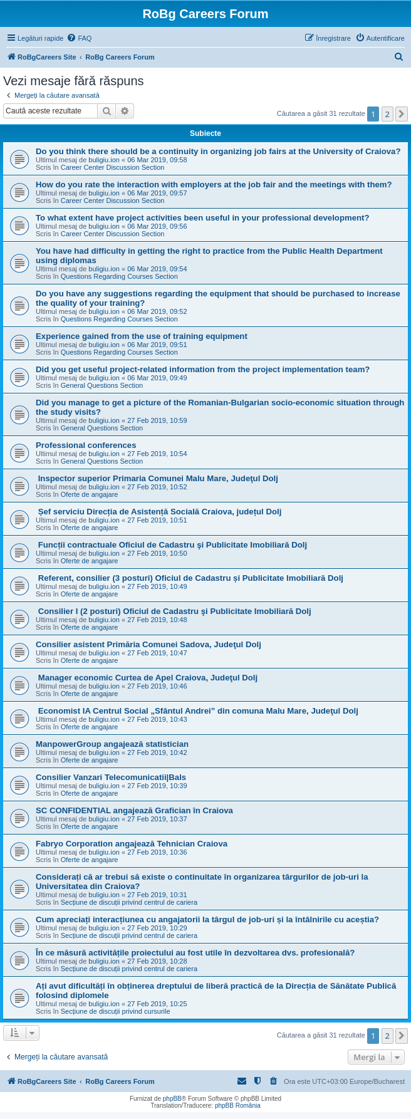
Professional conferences (86, 445)
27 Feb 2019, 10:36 (157, 852)
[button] (401, 114)
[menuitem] (78, 38)
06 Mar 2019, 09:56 (157, 226)
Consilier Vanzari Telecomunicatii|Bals (111, 777)
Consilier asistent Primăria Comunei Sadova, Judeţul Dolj (148, 644)
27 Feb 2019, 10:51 (157, 520)
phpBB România (238, 1105)
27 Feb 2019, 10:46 (157, 686)
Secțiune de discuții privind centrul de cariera (129, 902)
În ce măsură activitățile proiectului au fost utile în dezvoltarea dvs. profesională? (195, 952)
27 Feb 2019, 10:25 (157, 1003)
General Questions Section (102, 385)
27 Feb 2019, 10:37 (157, 819)
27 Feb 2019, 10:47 (157, 653)
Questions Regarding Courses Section (119, 276)
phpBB (172, 1098)
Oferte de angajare (89, 494)
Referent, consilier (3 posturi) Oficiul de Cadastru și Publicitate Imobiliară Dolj (189, 578)
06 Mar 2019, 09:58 (157, 160)
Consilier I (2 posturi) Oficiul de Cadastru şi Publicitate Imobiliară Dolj (173, 611)
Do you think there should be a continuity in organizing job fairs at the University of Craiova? (218, 151)
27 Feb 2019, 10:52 (157, 487)
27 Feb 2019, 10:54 (157, 453)
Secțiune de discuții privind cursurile (115, 1011)
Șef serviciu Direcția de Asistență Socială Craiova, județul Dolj (158, 511)
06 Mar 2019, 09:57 (157, 193)
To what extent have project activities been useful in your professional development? (203, 217)
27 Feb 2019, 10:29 (157, 928)
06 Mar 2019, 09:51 (157, 344)
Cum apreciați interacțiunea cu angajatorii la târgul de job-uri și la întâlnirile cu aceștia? (207, 919)
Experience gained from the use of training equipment (141, 336)
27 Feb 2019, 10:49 (157, 586)
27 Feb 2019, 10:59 (157, 420)
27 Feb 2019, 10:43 (157, 719)
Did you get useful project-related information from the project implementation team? (203, 369)
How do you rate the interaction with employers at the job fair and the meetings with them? (214, 184)
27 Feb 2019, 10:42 (157, 752)
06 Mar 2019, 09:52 (157, 311)
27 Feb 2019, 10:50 (157, 553)
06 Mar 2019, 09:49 (157, 378)
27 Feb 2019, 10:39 (157, 785)
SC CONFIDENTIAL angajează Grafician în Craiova (134, 810)
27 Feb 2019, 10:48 (157, 619)
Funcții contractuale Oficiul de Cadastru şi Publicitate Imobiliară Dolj (171, 544)
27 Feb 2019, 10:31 (157, 894)
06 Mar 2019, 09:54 (157, 269)
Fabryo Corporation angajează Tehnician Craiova (131, 843)
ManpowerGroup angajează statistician (112, 744)
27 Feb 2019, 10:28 (157, 961)
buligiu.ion (104, 160)
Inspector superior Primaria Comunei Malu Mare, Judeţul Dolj (157, 478)
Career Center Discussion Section (113, 167)
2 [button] (387, 114)
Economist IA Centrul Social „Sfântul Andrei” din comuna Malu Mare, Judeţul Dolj (197, 711)
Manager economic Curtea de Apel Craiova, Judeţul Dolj (147, 677)
